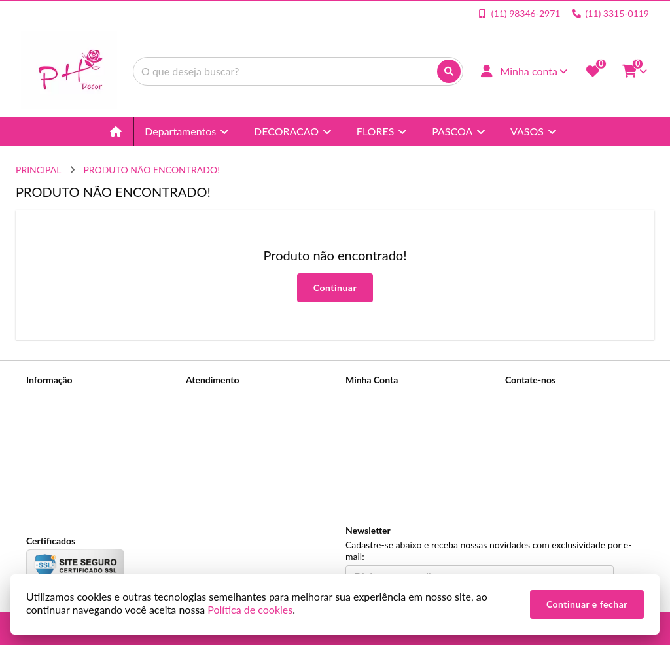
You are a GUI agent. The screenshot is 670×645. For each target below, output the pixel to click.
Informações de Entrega (73, 413)
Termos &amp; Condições (77, 447)
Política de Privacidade (71, 430)
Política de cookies (63, 464)
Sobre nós (46, 396)
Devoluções (209, 430)
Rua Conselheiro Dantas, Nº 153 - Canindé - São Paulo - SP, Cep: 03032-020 (572, 477)
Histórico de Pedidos (387, 413)
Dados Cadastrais (380, 396)
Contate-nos (211, 396)
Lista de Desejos (378, 447)
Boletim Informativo (385, 430)
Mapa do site (212, 413)
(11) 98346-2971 (558, 398)
